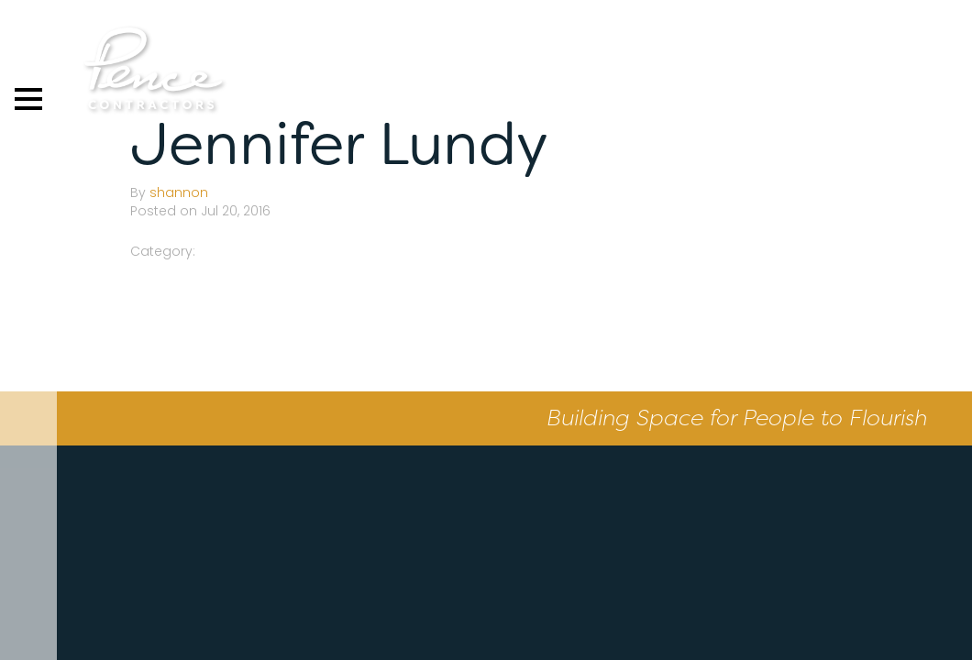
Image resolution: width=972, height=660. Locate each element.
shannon (178, 192)
